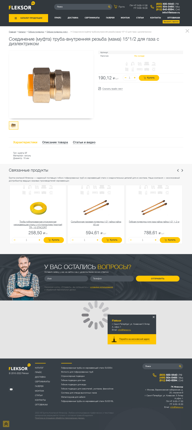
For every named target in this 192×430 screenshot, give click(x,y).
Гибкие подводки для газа (58, 32)
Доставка (73, 18)
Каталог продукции (31, 18)
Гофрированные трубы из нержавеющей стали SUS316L (87, 401)
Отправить (158, 278)
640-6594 (165, 9)
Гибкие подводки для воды (73, 384)
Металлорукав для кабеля (73, 397)
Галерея (110, 18)
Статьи (140, 18)
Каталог (22, 32)
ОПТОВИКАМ (173, 18)
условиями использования (101, 287)
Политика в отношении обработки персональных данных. (60, 418)
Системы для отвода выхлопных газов (79, 393)
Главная (12, 32)
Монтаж (125, 18)
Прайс (57, 18)
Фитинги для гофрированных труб (77, 372)
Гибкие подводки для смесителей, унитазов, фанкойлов (87, 389)
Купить (149, 78)
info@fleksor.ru (171, 12)
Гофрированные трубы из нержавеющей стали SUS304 (86, 368)
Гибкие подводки (36, 32)
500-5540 (165, 3)
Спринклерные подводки (73, 376)
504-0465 (165, 6)
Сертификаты (92, 18)
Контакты (155, 18)
